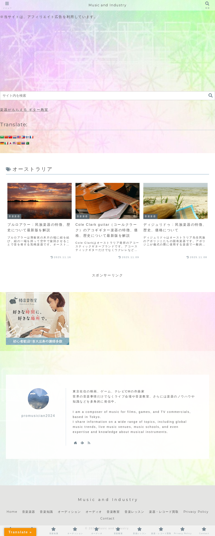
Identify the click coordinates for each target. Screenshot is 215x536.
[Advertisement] (107, 55)
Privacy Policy (195, 512)
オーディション (69, 512)
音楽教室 (113, 512)
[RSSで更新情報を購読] (89, 442)
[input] (107, 95)
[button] (210, 95)
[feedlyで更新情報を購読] (82, 442)
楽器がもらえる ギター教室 (24, 110)
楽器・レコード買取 (164, 512)
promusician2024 (38, 416)
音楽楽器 (28, 512)
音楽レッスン (134, 512)
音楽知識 (46, 512)
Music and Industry (107, 5)
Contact (107, 518)
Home (12, 512)
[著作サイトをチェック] (75, 442)
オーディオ (94, 512)
